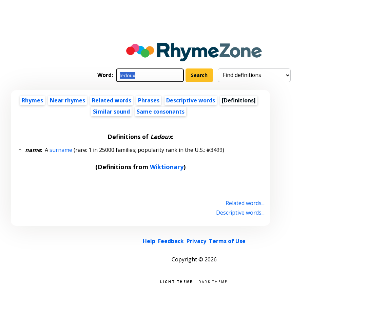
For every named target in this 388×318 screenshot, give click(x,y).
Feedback (171, 241)
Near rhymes (67, 100)
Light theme (176, 281)
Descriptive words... (240, 212)
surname (61, 150)
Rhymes (32, 100)
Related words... (245, 203)
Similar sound (111, 111)
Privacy (196, 241)
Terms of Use (227, 241)
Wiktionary (166, 167)
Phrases (148, 100)
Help (149, 241)
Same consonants (161, 111)
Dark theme (213, 281)
